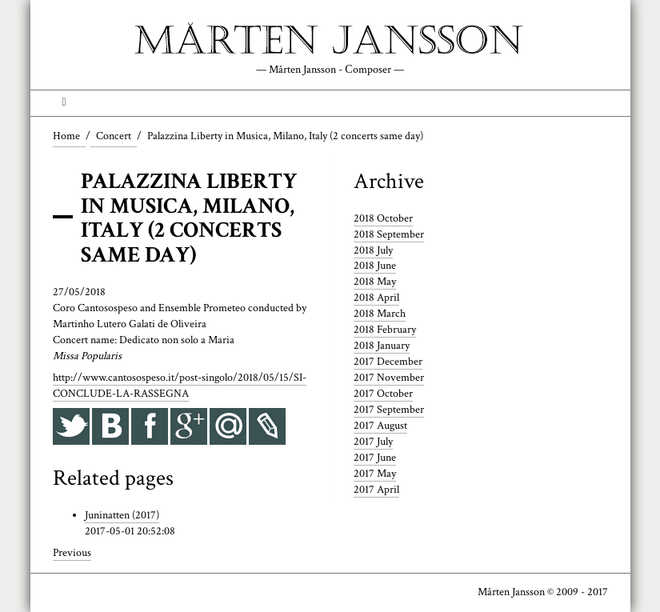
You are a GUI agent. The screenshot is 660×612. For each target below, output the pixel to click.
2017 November (389, 377)
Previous (72, 553)
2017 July (373, 441)
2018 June (375, 265)
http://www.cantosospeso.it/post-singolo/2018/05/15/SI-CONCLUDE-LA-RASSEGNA (179, 385)
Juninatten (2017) (122, 515)
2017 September (389, 409)
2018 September (389, 234)
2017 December (388, 361)
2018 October (383, 218)
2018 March (380, 313)
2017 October (383, 393)
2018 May (375, 281)
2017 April (376, 489)
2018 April (376, 297)
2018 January (382, 345)
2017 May (375, 473)
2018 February (385, 329)
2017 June (375, 457)
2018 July (373, 250)
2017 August (380, 425)
